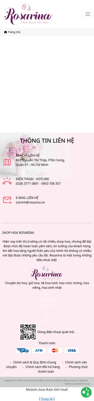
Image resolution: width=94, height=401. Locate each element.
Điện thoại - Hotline (32, 179)
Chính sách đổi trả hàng (40, 367)
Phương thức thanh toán (63, 369)
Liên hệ (47, 320)
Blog (47, 313)
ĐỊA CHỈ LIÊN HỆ (28, 155)
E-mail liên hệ (27, 198)
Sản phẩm (47, 306)
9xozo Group (83, 383)
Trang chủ (12, 32)
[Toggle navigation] (87, 14)
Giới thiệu (47, 300)
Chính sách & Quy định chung (32, 362)
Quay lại (47, 399)
